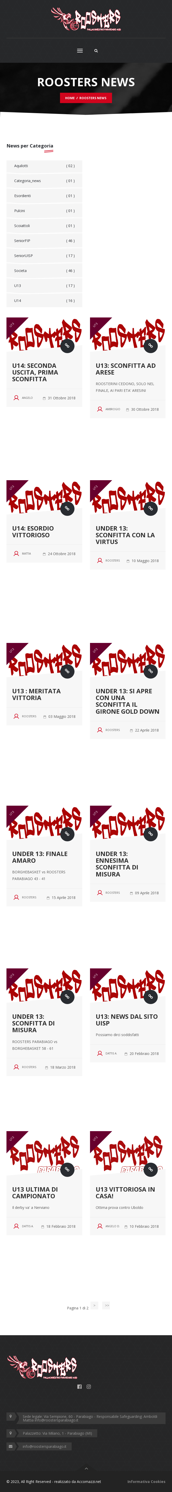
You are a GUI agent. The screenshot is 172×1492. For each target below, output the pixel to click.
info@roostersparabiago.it (44, 1446)
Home (70, 98)
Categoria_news (44, 180)
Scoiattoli (44, 225)
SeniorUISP (44, 255)
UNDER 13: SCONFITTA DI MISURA (33, 1023)
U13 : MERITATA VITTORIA (36, 694)
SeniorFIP (44, 240)
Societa (44, 270)
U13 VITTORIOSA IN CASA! (125, 1192)
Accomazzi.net (89, 1481)
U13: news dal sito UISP (127, 1019)
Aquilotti (44, 165)
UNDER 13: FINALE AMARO (40, 857)
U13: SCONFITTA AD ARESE (126, 368)
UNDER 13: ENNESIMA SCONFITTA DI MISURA (117, 863)
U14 (44, 300)
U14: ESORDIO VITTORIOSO (33, 531)
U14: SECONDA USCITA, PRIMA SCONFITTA (35, 372)
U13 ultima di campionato (35, 1192)
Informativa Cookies (147, 1481)
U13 (44, 285)
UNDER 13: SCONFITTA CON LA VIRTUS (125, 535)
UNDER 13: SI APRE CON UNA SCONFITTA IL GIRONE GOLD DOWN (128, 701)
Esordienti (44, 195)
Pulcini (44, 210)
